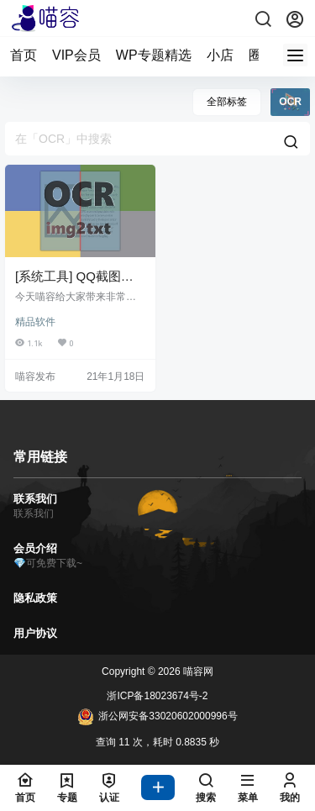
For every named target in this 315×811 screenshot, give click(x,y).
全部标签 (227, 102)
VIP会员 (76, 55)
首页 (23, 55)
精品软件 (35, 322)
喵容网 (197, 671)
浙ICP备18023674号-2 (157, 696)
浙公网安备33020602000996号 (157, 716)
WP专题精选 (154, 55)
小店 (220, 55)
